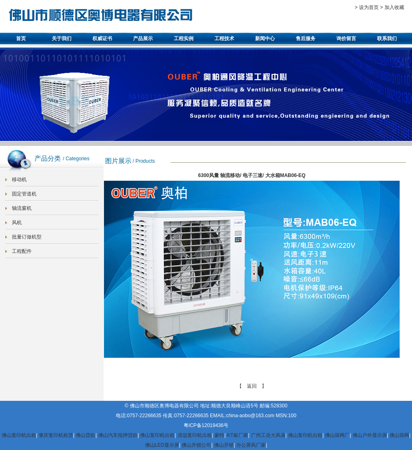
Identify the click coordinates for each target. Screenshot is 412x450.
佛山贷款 (85, 435)
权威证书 (102, 38)
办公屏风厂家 (251, 445)
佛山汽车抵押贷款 (118, 435)
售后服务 (305, 38)
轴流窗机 (22, 208)
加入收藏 (394, 7)
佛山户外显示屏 (369, 435)
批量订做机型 (26, 237)
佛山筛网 (399, 435)
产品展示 (143, 38)
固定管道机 (24, 194)
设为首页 (369, 7)
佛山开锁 (224, 445)
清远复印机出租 (194, 435)
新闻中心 (265, 38)
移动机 (19, 179)
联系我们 (387, 38)
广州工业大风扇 (268, 435)
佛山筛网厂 (337, 435)
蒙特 (219, 435)
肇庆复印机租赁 (56, 435)
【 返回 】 (252, 386)
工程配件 (22, 251)
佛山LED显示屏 (162, 445)
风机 (17, 222)
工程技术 (224, 38)
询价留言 (346, 38)
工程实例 (183, 38)
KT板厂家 (237, 435)
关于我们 (61, 38)
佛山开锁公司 (196, 445)
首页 (21, 38)
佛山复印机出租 (19, 435)
